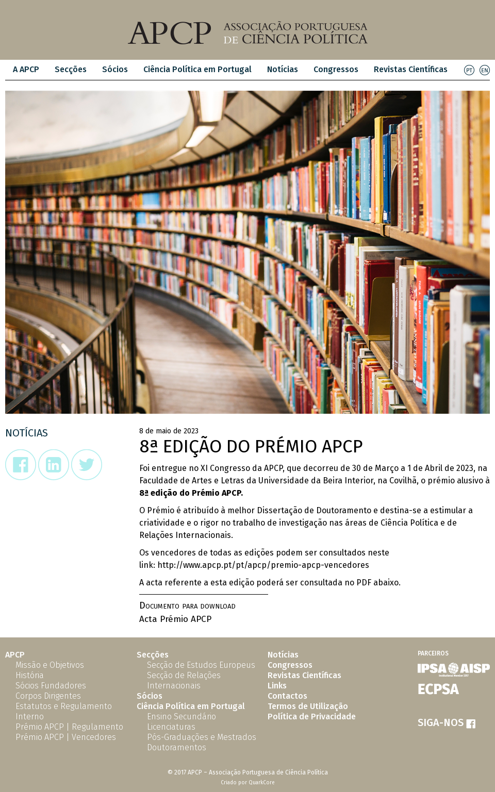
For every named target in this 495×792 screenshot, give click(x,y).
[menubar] (230, 70)
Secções (71, 69)
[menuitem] (26, 70)
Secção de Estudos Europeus (201, 665)
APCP (15, 655)
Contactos (287, 696)
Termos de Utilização (308, 706)
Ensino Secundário (181, 716)
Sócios (115, 69)
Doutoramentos (176, 747)
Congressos (336, 69)
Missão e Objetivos (49, 665)
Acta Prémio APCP (175, 619)
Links (277, 685)
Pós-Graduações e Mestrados (201, 737)
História (29, 675)
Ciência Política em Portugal (197, 69)
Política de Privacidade (312, 716)
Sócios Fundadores (50, 685)
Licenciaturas (171, 727)
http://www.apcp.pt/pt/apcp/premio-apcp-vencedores (263, 565)
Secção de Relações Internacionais (184, 680)
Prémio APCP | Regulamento (69, 727)
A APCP (26, 69)
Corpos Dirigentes (48, 696)
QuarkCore (262, 783)
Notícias (282, 69)
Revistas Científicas (411, 69)
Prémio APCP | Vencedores (65, 737)
